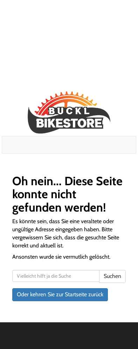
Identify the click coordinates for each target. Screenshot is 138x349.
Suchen (112, 276)
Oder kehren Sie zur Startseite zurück (60, 294)
